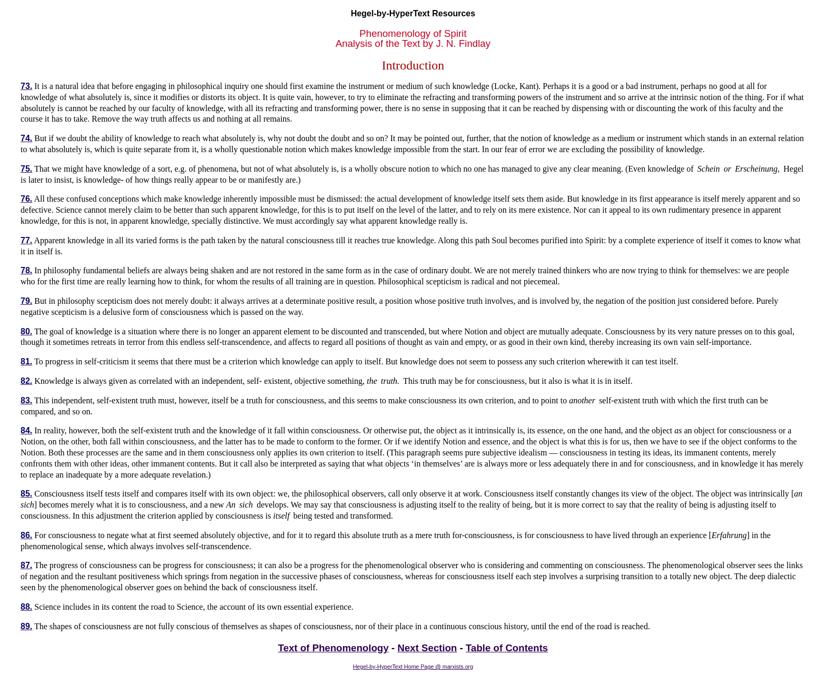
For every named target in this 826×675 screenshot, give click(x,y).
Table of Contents (507, 647)
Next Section (427, 647)
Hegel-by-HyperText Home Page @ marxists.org (413, 666)
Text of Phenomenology (333, 647)
